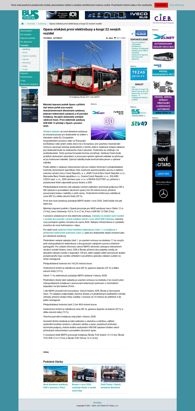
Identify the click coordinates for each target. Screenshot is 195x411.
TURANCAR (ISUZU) (140, 98)
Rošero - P (136, 95)
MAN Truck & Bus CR (140, 91)
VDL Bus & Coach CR (140, 89)
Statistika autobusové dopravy (140, 54)
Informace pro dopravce (137, 58)
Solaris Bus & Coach (140, 93)
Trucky (25, 69)
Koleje (24, 66)
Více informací (177, 5)
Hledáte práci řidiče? (140, 51)
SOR (133, 87)
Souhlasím (161, 5)
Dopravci (24, 73)
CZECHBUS (136, 44)
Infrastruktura (26, 77)
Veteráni (25, 59)
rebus (109, 38)
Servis (24, 52)
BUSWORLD (136, 46)
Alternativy (26, 63)
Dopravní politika (27, 38)
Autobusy (42, 24)
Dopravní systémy (29, 56)
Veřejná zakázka (51, 131)
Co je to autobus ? (139, 42)
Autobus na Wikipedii (140, 49)
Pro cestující (25, 34)
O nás (22, 81)
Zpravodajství (26, 31)
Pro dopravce (26, 42)
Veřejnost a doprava (29, 84)
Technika (31, 24)
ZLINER (135, 100)
